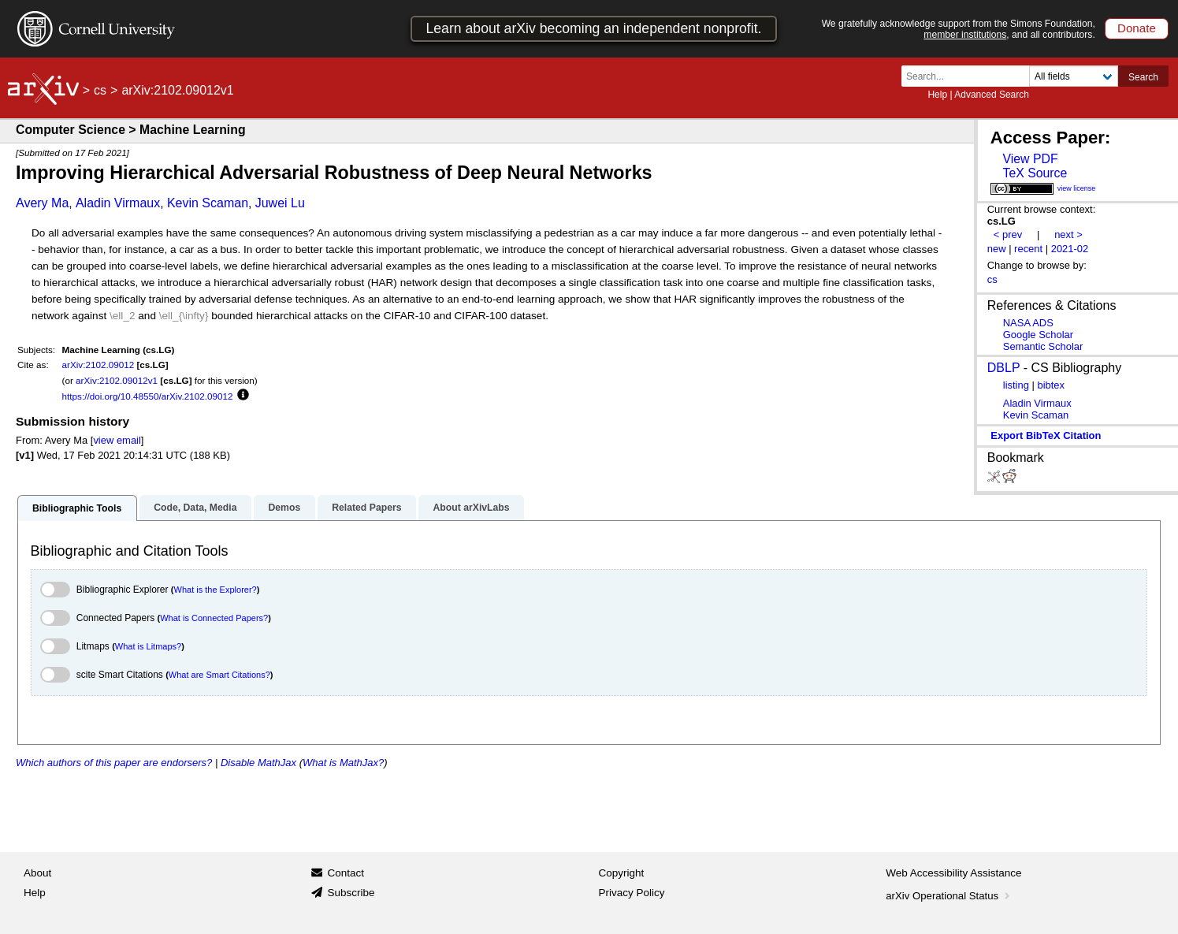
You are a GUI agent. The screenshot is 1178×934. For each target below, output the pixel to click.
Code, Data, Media (195, 507)
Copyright (622, 873)
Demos (284, 507)
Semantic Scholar (1043, 346)
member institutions (964, 34)
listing (1016, 385)
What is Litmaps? (148, 646)
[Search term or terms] (970, 76)
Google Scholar (1038, 334)
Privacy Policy (632, 893)
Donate (1136, 28)
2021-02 (1070, 249)
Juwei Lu (280, 203)
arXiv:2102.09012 (98, 364)
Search (1143, 77)
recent (1028, 249)
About (37, 873)
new (996, 249)
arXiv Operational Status (949, 896)
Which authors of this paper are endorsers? (114, 762)
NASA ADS (1028, 323)
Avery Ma (42, 203)
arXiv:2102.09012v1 (117, 380)
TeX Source (1034, 173)
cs (100, 90)
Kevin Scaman (207, 203)
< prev (1008, 234)
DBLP (1003, 367)
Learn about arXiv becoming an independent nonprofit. (593, 28)
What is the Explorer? (215, 589)
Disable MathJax (258, 762)
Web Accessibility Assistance (953, 873)
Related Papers (366, 507)
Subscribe (350, 893)
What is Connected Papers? (214, 618)
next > (1068, 234)
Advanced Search (991, 94)
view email (116, 440)
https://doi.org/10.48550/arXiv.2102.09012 (147, 396)
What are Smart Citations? (219, 674)
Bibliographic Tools (76, 508)
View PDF (1029, 159)
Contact (345, 873)
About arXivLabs (471, 507)
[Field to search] (1073, 76)
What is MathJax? (343, 762)
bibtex (1051, 385)
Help (937, 94)
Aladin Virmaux (118, 203)
